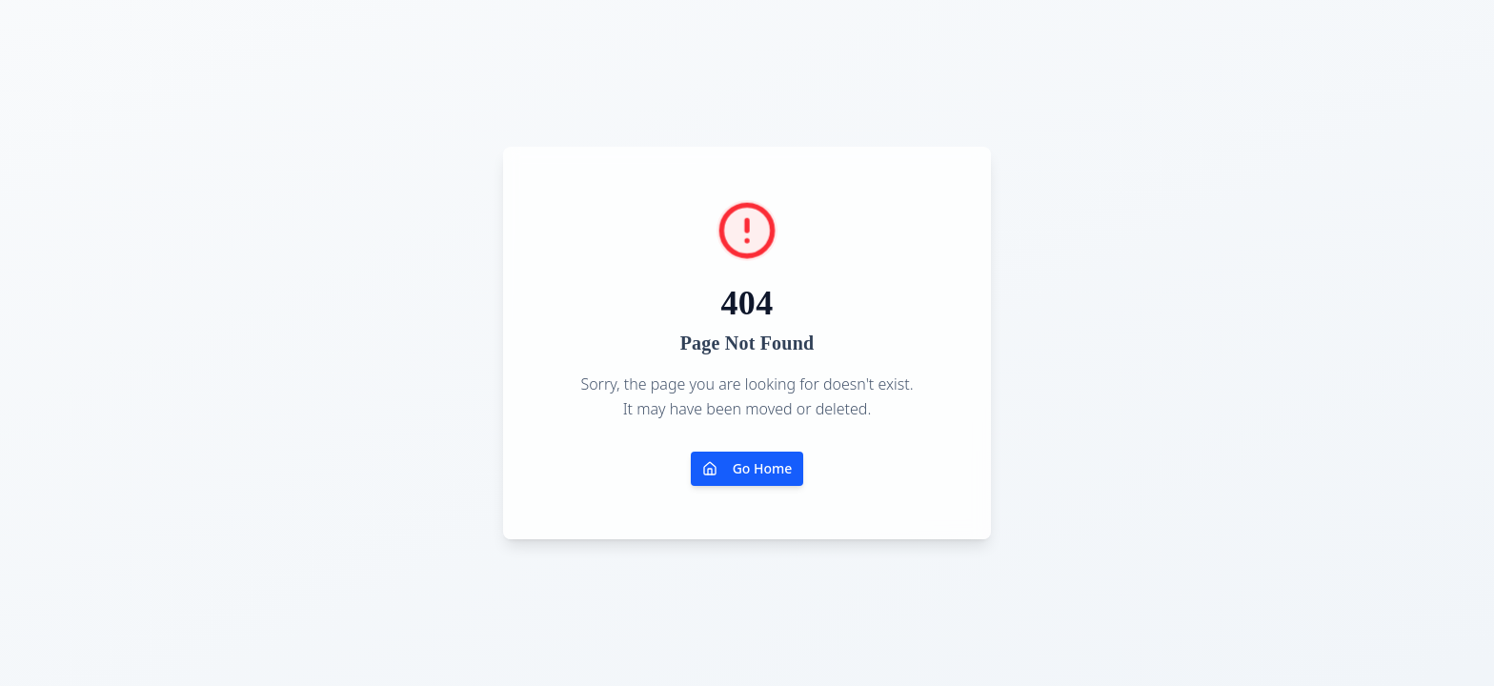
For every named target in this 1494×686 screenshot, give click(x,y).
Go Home (747, 468)
